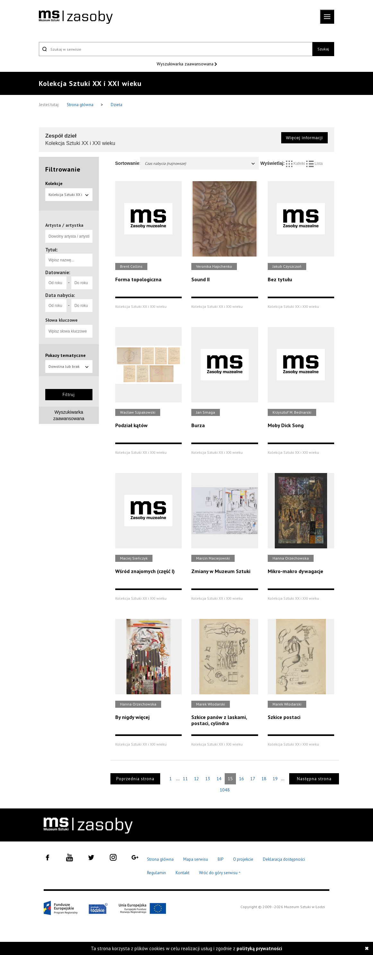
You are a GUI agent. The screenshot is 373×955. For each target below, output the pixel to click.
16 (241, 779)
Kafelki (296, 163)
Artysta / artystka (64, 225)
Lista (314, 163)
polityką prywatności (259, 948)
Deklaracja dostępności (284, 859)
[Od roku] (55, 282)
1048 (225, 790)
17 (252, 779)
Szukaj (323, 48)
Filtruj (69, 394)
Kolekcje (54, 183)
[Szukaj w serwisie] (175, 49)
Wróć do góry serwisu (220, 873)
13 (207, 779)
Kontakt (182, 872)
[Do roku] (81, 282)
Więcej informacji (304, 137)
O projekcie (243, 859)
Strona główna (80, 104)
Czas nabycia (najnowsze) (200, 163)
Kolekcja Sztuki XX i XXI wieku (68, 196)
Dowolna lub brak (68, 366)
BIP (220, 859)
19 (275, 779)
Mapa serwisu (195, 859)
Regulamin (156, 872)
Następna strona (314, 779)
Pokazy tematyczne (65, 355)
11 (185, 779)
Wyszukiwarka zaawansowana (186, 64)
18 (263, 779)
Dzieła (116, 104)
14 (218, 779)
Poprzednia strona (135, 779)
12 (196, 779)
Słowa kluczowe (61, 320)
